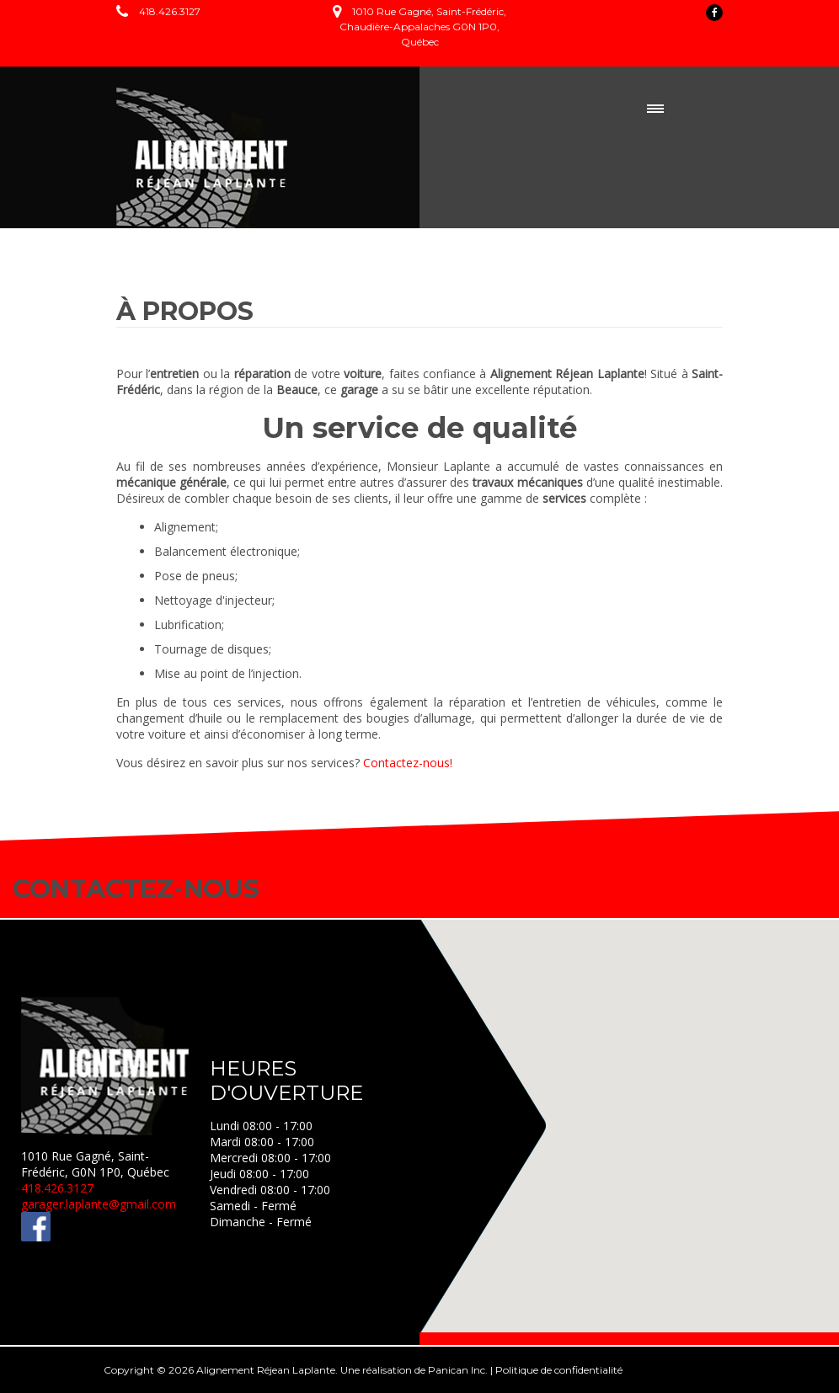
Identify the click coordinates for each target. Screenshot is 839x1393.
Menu (655, 108)
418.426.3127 (169, 11)
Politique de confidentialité (559, 1370)
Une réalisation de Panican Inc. (414, 1370)
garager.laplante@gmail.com (98, 1204)
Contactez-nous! (407, 763)
